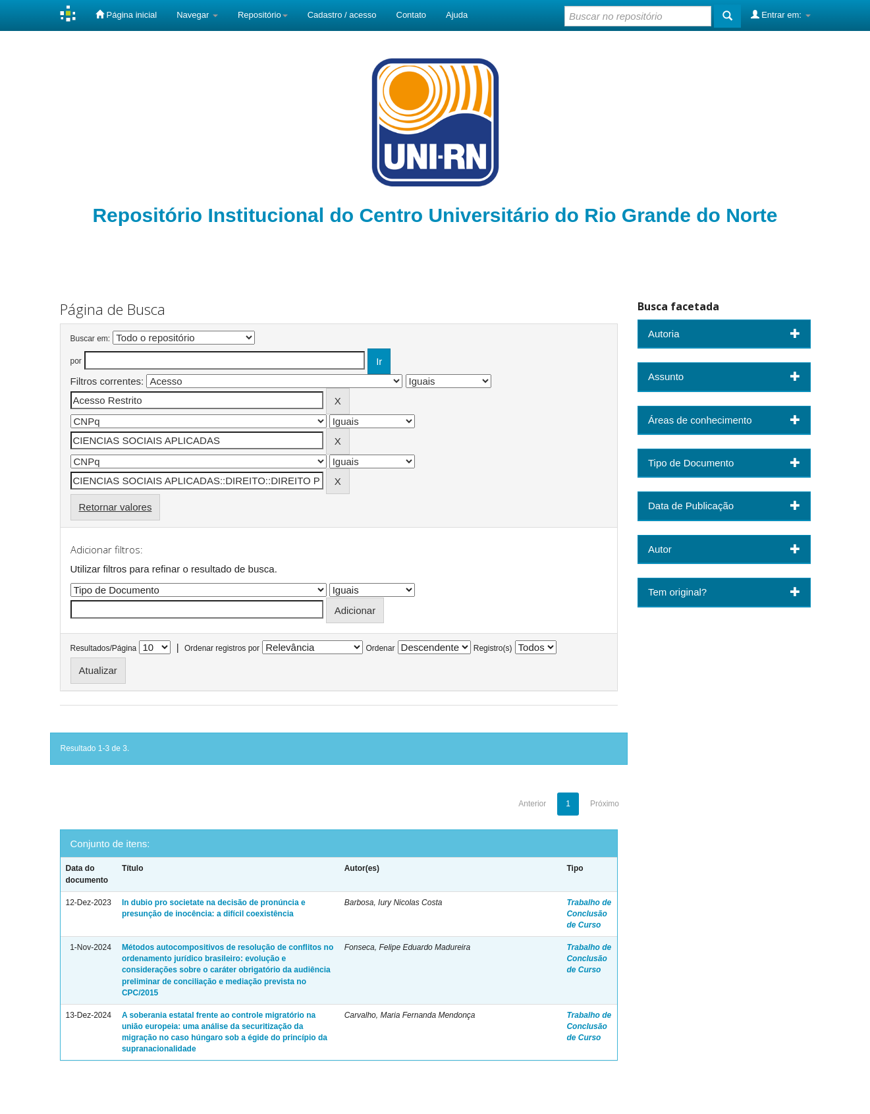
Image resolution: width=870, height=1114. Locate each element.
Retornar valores (115, 507)
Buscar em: (90, 338)
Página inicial (126, 14)
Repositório (263, 15)
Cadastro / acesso (342, 15)
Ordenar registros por (221, 648)
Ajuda (457, 15)
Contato (411, 15)
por (76, 361)
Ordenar (380, 648)
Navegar (197, 15)
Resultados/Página (103, 648)
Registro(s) (493, 648)
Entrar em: (781, 14)
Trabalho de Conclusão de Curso (588, 914)
